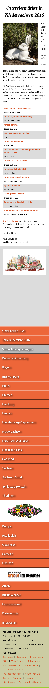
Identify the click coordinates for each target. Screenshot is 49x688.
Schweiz (7, 554)
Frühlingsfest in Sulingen (15, 161)
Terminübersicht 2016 (16, 340)
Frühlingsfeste (11, 665)
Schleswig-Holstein (14, 486)
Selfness (8, 657)
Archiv (6, 586)
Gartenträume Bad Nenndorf (17, 177)
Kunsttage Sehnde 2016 (15, 169)
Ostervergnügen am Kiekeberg (18, 116)
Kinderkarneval (11, 125)
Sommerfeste (31, 665)
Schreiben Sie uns (10, 221)
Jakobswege (34, 661)
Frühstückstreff (11, 604)
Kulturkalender (11, 595)
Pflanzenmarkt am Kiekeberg (17, 108)
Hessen (7, 413)
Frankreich (9, 535)
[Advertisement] (24, 299)
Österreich (9, 544)
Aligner (29, 678)
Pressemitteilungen (30, 682)
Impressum (9, 622)
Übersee (7, 563)
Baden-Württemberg (15, 358)
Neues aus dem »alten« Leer (17, 133)
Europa (7, 526)
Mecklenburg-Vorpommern (19, 422)
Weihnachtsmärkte (13, 670)
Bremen (7, 395)
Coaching (21, 657)
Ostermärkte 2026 (13, 331)
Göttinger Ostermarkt (14, 194)
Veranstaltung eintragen (17, 349)
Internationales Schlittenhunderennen (21, 210)
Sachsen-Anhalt (12, 477)
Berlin (6, 385)
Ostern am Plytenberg (14, 141)
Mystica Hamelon (12, 185)
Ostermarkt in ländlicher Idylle (18, 202)
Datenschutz (10, 613)
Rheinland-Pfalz (12, 450)
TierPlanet (17, 661)
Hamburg (8, 404)
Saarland (8, 459)
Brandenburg (10, 376)
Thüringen (8, 495)
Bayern (6, 367)
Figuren (17, 678)
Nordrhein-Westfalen (15, 440)
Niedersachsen (12, 431)
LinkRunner (9, 682)
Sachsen (8, 468)
